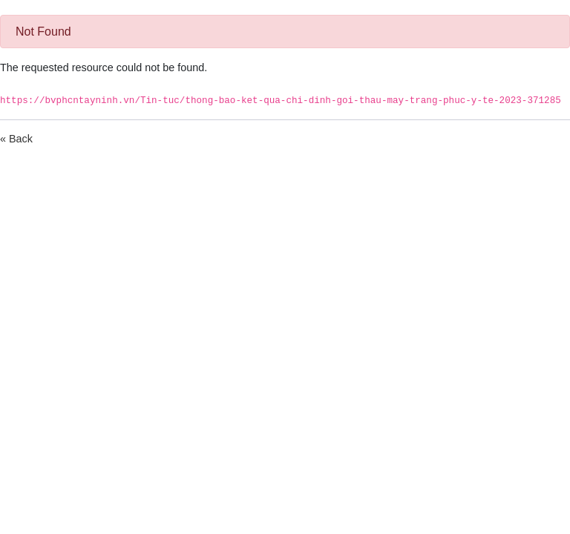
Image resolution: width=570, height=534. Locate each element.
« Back (16, 139)
